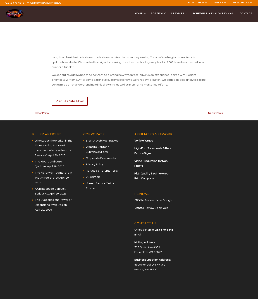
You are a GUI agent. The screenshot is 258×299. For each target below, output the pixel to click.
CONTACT (246, 13)
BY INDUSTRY (241, 3)
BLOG (191, 3)
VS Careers (93, 177)
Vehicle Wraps (143, 140)
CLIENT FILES (218, 3)
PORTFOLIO (158, 13)
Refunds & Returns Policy (102, 170)
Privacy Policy (95, 164)
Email (137, 234)
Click (137, 200)
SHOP (201, 3)
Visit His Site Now (70, 101)
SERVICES (178, 13)
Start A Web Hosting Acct (103, 140)
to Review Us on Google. (156, 200)
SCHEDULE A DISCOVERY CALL (214, 13)
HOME (139, 13)
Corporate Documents (101, 158)
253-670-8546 (16, 3)
